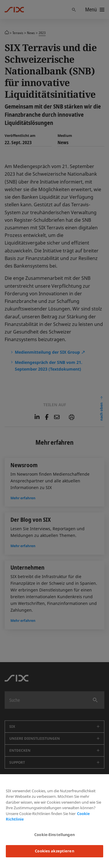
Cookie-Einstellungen (54, 834)
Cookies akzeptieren (54, 851)
